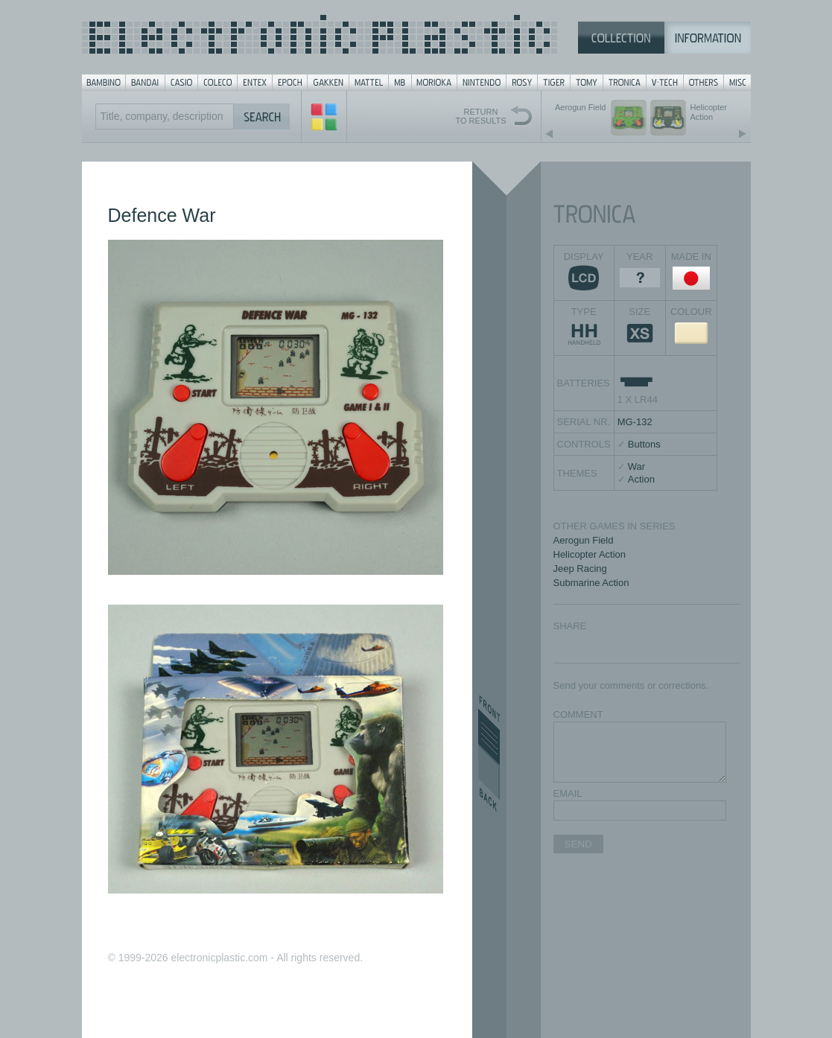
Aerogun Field (583, 540)
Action (641, 479)
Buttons (644, 444)
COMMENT (578, 714)
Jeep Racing (580, 568)
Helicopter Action (589, 554)
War (636, 466)
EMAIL (567, 793)
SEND (578, 844)
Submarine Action (591, 582)
